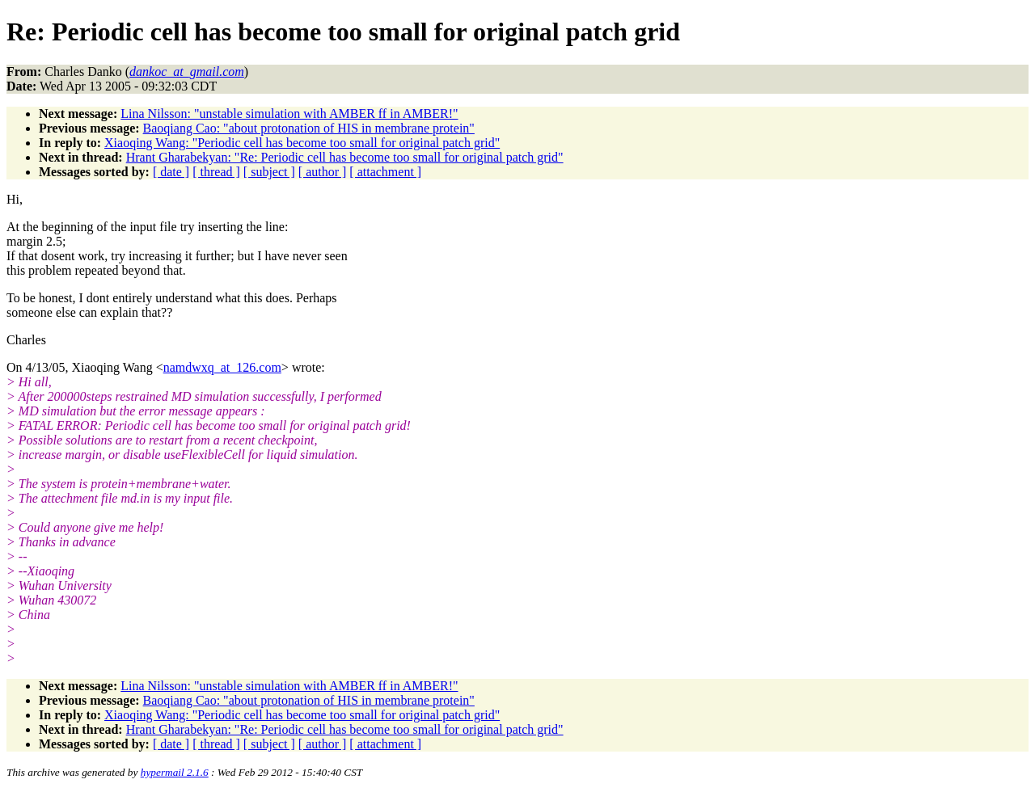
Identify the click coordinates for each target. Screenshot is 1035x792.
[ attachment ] (385, 172)
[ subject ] (269, 172)
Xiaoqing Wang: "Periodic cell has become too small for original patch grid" (302, 143)
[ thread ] (216, 172)
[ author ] (322, 172)
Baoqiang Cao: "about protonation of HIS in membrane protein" (309, 128)
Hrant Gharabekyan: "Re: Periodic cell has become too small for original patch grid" (345, 157)
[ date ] (171, 172)
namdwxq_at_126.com (222, 367)
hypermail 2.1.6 (175, 772)
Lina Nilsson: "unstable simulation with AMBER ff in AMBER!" (289, 113)
